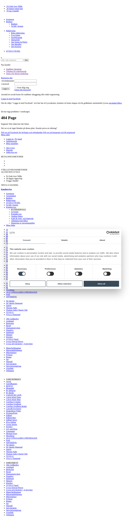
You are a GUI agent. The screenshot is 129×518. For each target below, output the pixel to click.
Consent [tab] (27, 240)
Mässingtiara (11, 352)
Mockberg (10, 290)
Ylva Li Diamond (13, 315)
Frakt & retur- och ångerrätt (22, 218)
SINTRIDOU (11, 297)
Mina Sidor (10, 225)
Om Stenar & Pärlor (19, 42)
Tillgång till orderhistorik (16, 71)
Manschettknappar (13, 348)
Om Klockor (16, 47)
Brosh (8, 326)
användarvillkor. (115, 103)
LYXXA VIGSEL (13, 51)
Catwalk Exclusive (13, 409)
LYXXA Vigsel (12, 339)
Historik (9, 150)
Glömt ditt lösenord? (22, 90)
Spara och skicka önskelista (17, 74)
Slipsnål (9, 362)
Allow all (101, 284)
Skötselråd (15, 40)
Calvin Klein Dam (13, 397)
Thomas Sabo (11, 308)
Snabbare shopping (13, 69)
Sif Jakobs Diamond (14, 303)
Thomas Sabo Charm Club (16, 310)
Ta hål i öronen (17, 26)
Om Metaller (16, 44)
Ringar (9, 357)
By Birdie (10, 393)
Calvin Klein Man (13, 400)
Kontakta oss (16, 214)
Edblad (9, 415)
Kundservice (11, 207)
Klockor (9, 337)
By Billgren (10, 390)
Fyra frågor (15, 35)
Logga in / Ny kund (14, 139)
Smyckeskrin (11, 364)
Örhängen (10, 371)
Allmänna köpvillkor (19, 221)
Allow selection (64, 284)
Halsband (10, 332)
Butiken (9, 22)
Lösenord (5, 84)
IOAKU (9, 427)
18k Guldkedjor (12, 319)
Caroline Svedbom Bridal (16, 406)
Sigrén (8, 305)
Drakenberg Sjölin (13, 411)
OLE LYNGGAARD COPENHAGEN (21, 292)
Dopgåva (9, 330)
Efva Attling (11, 422)
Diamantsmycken (13, 328)
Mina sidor (5, 135)
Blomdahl (10, 388)
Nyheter (9, 355)
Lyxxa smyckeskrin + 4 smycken (19, 344)
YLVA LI (9, 312)
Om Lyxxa (10, 148)
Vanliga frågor (17, 216)
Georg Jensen (11, 424)
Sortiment (10, 19)
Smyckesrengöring (13, 366)
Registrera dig (7, 78)
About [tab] (102, 240)
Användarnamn (7, 81)
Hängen (9, 335)
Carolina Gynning (13, 402)
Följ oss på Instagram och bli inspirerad (59, 132)
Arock (8, 381)
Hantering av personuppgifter (23, 223)
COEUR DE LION (13, 395)
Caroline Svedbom (13, 404)
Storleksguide (16, 37)
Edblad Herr (11, 418)
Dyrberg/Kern (11, 413)
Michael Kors (11, 433)
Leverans (15, 212)
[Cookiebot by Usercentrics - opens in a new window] (108, 233)
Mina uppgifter (12, 143)
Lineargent (10, 431)
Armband (10, 321)
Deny (27, 284)
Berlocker (10, 323)
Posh (8, 294)
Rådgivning (10, 31)
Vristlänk (9, 368)
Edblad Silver (11, 420)
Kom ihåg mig (23, 88)
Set (7, 359)
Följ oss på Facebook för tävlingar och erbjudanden (22, 132)
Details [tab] (64, 240)
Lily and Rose (11, 429)
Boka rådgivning (18, 33)
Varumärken (11, 196)
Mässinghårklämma (14, 350)
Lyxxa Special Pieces (14, 341)
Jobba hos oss (11, 152)
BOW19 (9, 386)
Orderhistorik (11, 141)
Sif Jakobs (10, 301)
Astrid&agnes (11, 384)
